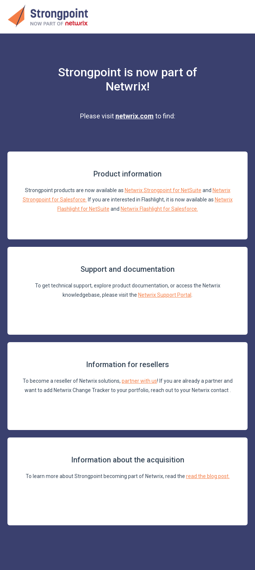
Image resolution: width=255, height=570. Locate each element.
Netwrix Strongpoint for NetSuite (163, 190)
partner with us (139, 381)
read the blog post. (208, 476)
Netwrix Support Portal (164, 295)
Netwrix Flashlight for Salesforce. (159, 209)
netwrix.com (134, 116)
